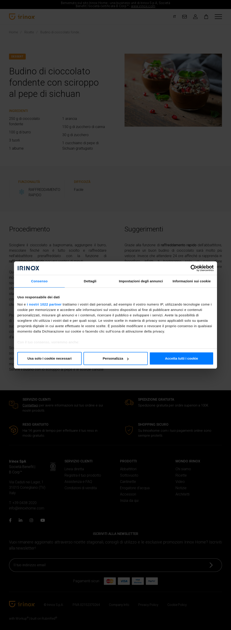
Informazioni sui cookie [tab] (192, 281)
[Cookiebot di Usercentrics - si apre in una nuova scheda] (194, 268)
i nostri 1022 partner (44, 304)
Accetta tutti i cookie (181, 358)
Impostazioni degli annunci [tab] (141, 281)
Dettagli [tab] (90, 281)
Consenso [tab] (39, 281)
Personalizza (116, 358)
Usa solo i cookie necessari (50, 358)
